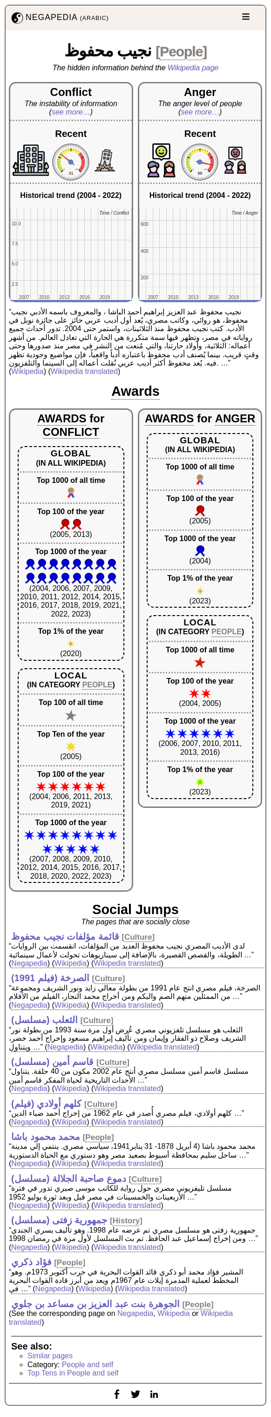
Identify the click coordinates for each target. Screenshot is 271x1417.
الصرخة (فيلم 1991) (50, 978)
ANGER (235, 418)
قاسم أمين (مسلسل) (52, 1062)
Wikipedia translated (84, 371)
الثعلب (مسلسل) (44, 1020)
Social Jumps (135, 909)
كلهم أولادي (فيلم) (46, 1103)
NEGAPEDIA (59, 18)
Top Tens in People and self (72, 1373)
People (181, 51)
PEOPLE (97, 685)
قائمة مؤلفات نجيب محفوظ (65, 936)
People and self (87, 1365)
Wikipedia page (193, 68)
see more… (71, 112)
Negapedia (29, 963)
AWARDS (61, 418)
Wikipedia (27, 371)
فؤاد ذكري (31, 1262)
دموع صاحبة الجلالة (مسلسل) (68, 1178)
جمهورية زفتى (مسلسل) (59, 1220)
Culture (138, 937)
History (126, 1220)
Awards (135, 391)
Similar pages (50, 1356)
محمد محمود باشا (45, 1137)
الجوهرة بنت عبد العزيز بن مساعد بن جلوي (95, 1304)
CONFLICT (71, 432)
